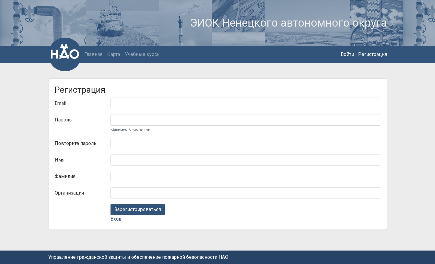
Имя (59, 160)
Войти (347, 54)
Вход (116, 219)
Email (60, 103)
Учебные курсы (143, 54)
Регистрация (372, 54)
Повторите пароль (75, 143)
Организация (69, 193)
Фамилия (65, 176)
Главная (93, 54)
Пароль (63, 120)
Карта (113, 54)
